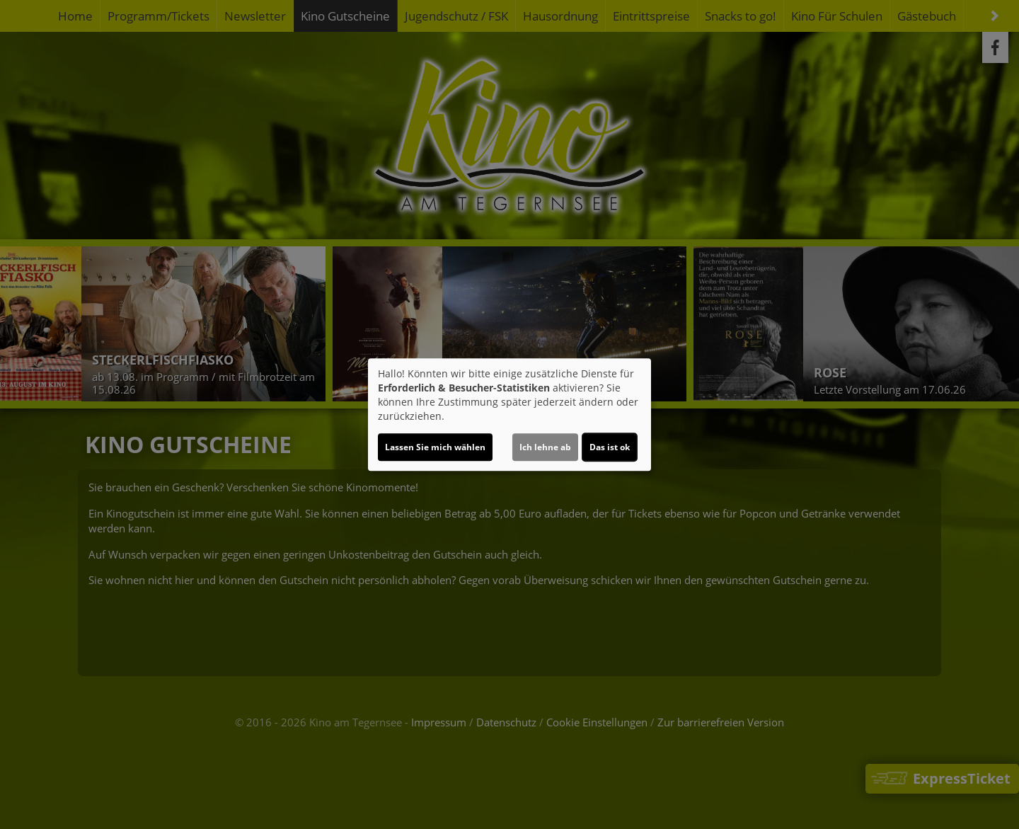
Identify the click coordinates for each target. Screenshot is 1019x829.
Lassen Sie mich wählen (435, 447)
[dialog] (509, 414)
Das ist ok (609, 447)
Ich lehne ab (545, 447)
